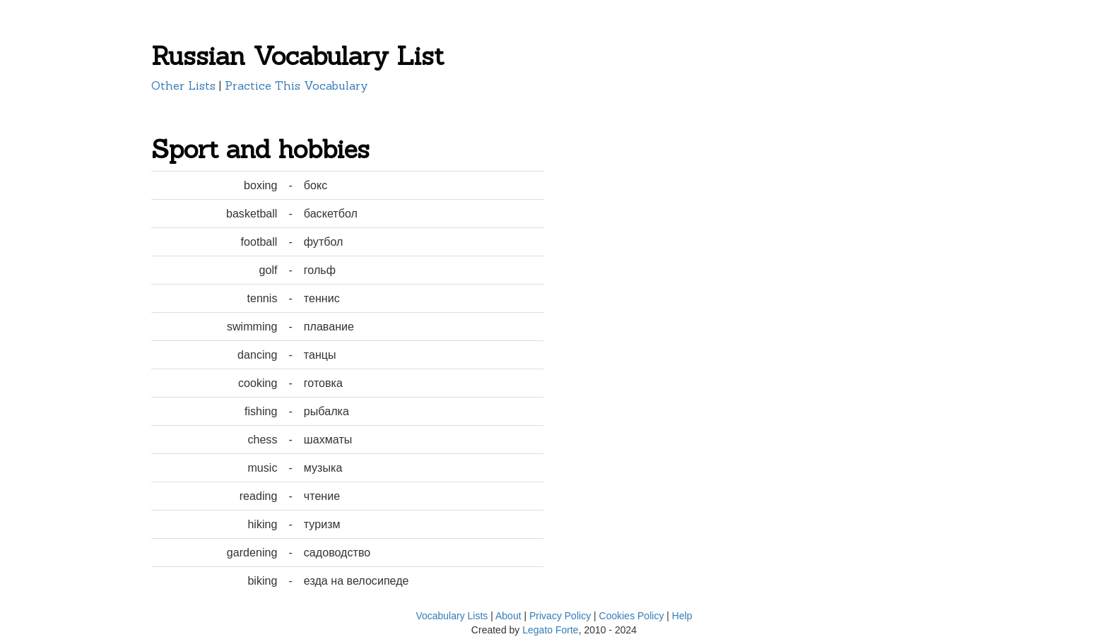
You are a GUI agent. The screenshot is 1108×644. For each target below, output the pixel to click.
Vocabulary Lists (452, 615)
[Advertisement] (635, 227)
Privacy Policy (560, 615)
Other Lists (183, 85)
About (508, 615)
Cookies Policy (631, 615)
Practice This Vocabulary (296, 85)
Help (682, 615)
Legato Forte (550, 630)
